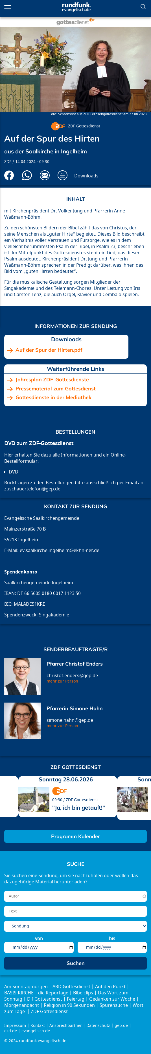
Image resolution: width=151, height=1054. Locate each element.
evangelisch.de (35, 1031)
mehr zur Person (62, 681)
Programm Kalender (75, 836)
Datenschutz (98, 1026)
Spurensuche (114, 1005)
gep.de (121, 1026)
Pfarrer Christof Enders (75, 663)
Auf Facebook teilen (9, 175)
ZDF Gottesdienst (84, 126)
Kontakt (37, 1026)
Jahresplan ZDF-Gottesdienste (52, 380)
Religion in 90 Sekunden (69, 1005)
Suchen (143, 6)
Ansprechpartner (65, 1026)
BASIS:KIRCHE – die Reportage (36, 993)
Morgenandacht (21, 1005)
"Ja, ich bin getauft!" (78, 807)
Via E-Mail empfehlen (45, 175)
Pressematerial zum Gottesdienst (56, 389)
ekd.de (10, 1031)
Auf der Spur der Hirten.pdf (49, 350)
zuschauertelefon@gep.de (32, 489)
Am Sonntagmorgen (26, 986)
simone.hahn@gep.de (70, 720)
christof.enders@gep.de (72, 675)
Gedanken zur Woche (112, 999)
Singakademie (54, 615)
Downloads (86, 176)
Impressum (15, 1026)
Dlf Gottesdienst (44, 999)
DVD (13, 472)
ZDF (7, 162)
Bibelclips (83, 993)
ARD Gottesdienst (71, 986)
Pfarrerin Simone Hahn (75, 708)
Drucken (62, 175)
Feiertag (75, 999)
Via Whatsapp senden (27, 175)
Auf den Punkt (110, 986)
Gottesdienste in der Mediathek (53, 397)
